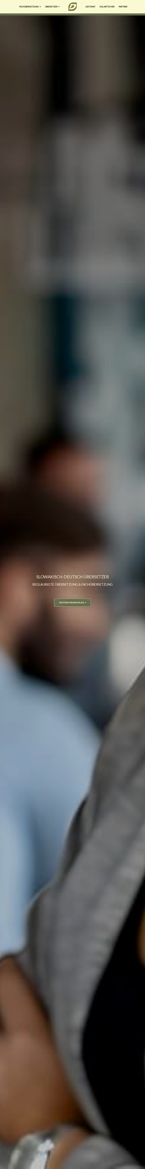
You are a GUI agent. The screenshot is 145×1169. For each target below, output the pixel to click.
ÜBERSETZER (52, 6)
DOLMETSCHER (107, 6)
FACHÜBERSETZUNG (30, 6)
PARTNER (123, 6)
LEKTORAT (90, 6)
